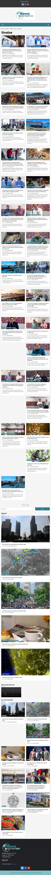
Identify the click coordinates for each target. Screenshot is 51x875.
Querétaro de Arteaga (42, 782)
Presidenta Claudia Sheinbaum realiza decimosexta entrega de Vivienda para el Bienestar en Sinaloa (12, 51)
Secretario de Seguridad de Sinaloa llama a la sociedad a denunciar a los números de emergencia (12, 332)
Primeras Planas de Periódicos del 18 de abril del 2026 (15, 644)
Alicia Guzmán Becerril (12, 545)
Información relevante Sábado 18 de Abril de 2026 (14, 544)
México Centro (34, 782)
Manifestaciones (5, 607)
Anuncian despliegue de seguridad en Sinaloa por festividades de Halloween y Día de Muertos (37, 359)
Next (28, 505)
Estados (7, 28)
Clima (3, 574)
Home (2, 28)
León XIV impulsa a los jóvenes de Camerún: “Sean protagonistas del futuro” (37, 810)
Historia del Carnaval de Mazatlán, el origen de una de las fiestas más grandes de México (13, 107)
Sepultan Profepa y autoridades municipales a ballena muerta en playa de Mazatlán (38, 191)
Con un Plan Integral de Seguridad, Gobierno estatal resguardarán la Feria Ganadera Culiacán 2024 (38, 305)
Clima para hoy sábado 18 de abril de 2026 (12, 577)
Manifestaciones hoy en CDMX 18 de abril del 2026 (14, 611)
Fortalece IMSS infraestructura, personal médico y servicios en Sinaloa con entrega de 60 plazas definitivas (38, 51)
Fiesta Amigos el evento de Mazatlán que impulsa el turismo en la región (12, 304)
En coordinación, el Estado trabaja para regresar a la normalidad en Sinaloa (36, 384)
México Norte (13, 28)
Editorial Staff (12, 53)
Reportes (4, 541)
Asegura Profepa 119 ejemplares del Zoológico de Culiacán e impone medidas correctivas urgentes (37, 164)
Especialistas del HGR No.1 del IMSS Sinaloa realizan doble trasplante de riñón (12, 191)
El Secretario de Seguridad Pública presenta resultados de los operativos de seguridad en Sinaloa (12, 385)
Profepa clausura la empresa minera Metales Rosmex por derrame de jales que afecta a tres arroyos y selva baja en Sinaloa (13, 164)
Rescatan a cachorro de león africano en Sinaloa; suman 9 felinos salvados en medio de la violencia (12, 247)
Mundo (32, 806)
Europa (28, 806)
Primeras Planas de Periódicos (8, 640)
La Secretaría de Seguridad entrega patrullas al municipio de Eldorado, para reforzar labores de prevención (36, 277)
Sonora (43, 129)
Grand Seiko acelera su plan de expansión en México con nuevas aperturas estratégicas (13, 810)
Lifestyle (8, 103)
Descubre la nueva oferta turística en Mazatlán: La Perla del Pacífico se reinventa (12, 490)
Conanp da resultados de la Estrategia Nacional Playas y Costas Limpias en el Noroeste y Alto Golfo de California (36, 134)
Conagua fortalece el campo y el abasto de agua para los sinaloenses (12, 77)
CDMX (3, 782)
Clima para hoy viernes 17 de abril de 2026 (12, 677)
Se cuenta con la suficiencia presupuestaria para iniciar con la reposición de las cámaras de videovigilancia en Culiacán (12, 219)
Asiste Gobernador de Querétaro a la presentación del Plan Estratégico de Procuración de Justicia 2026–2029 (36, 787)
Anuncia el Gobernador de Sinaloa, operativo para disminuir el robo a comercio (13, 437)
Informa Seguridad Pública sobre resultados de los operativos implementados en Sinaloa (38, 411)
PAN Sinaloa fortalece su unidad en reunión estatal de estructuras (12, 133)
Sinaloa (14, 45)
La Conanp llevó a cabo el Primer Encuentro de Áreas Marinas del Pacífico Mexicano (37, 107)
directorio (13, 864)
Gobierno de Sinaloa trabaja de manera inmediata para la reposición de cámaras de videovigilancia (37, 219)
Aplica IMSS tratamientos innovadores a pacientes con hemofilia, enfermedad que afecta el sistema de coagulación (12, 787)
